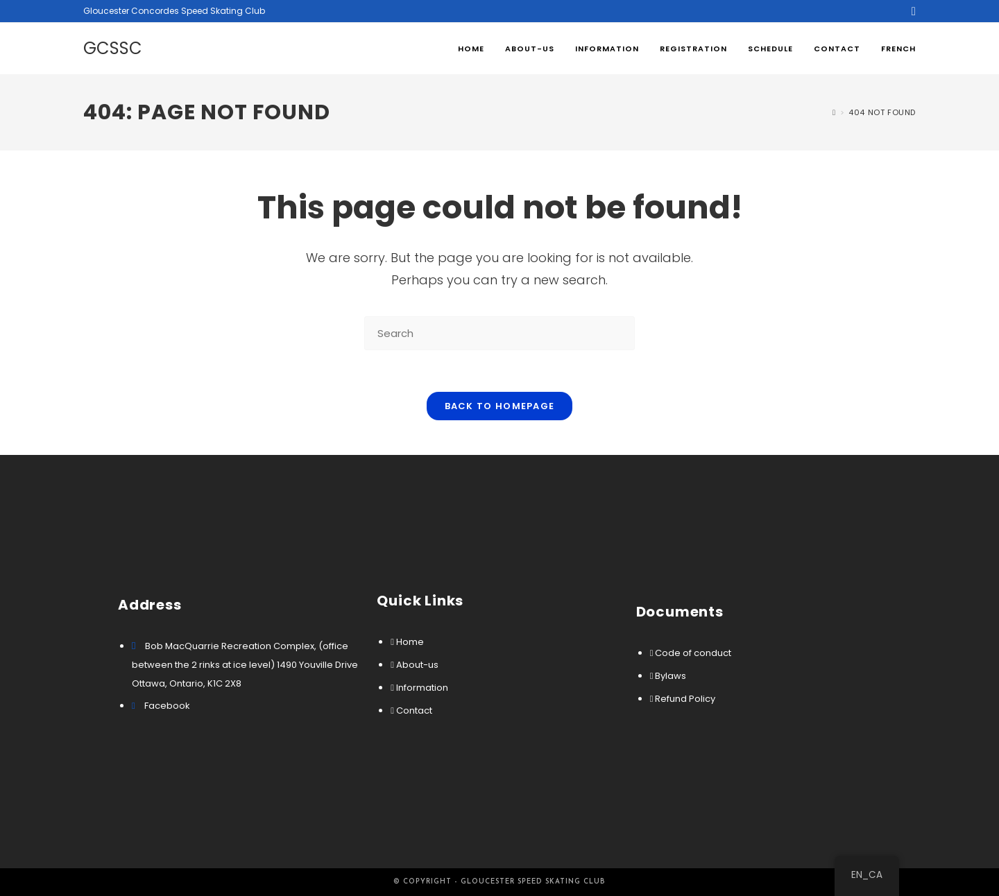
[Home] (834, 112)
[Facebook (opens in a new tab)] (911, 11)
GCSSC (112, 48)
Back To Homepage (500, 406)
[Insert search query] (499, 333)
